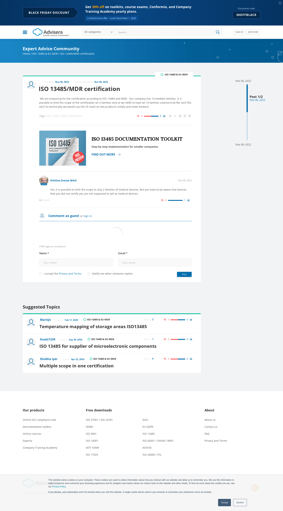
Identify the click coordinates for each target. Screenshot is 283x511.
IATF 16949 (92, 446)
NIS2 (145, 419)
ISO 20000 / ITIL (152, 453)
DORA (89, 426)
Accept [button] (224, 502)
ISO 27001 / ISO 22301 (99, 419)
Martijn (45, 320)
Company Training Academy (40, 446)
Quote (44, 200)
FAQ (207, 433)
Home (26, 53)
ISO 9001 (91, 433)
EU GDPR (148, 426)
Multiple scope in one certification (77, 365)
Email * (122, 253)
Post (184, 274)
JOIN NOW (253, 32)
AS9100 (147, 446)
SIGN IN (239, 32)
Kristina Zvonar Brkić (63, 180)
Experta (27, 439)
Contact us (211, 426)
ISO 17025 (92, 453)
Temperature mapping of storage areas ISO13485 (94, 326)
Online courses (32, 433)
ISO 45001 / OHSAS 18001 (158, 439)
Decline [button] (240, 502)
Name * (44, 253)
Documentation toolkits (37, 426)
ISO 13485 (149, 433)
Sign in (87, 216)
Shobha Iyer (49, 358)
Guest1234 (47, 339)
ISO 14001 (92, 439)
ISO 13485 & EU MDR (45, 53)
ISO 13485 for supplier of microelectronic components (98, 345)
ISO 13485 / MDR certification (64, 116)
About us (210, 419)
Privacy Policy (59, 486)
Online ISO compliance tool (39, 419)
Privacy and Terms (70, 273)
